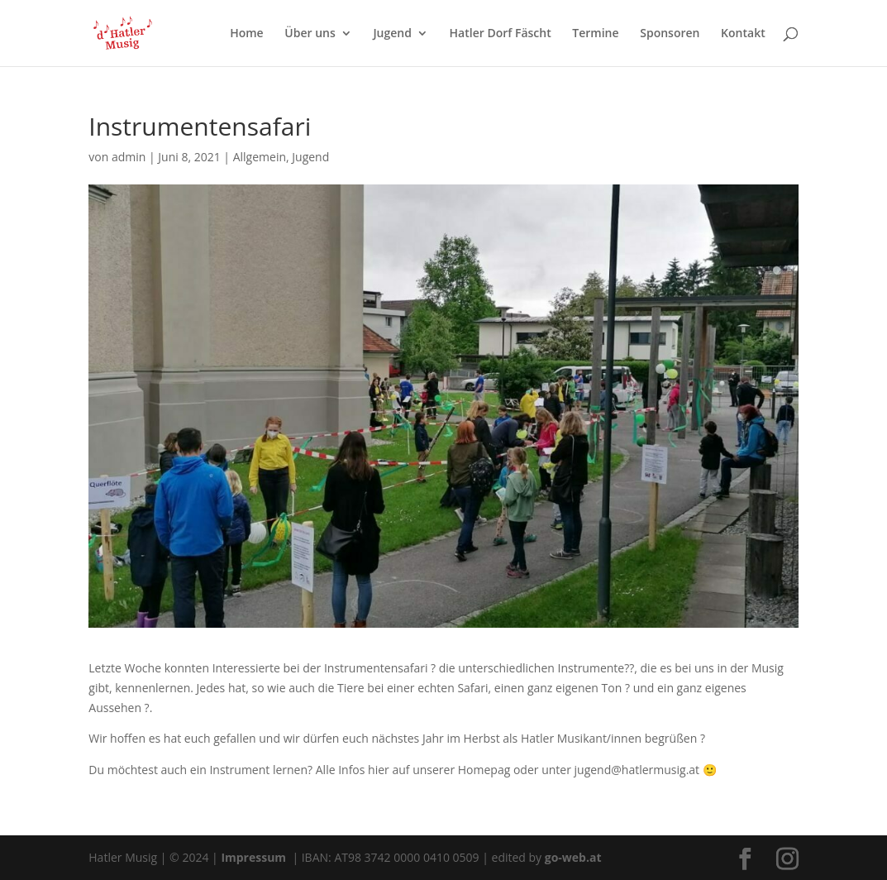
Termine (595, 34)
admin (128, 157)
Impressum (255, 857)
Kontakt (743, 34)
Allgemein (259, 157)
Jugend (392, 34)
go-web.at (573, 857)
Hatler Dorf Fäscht (500, 34)
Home (247, 34)
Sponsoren (669, 34)
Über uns (309, 34)
